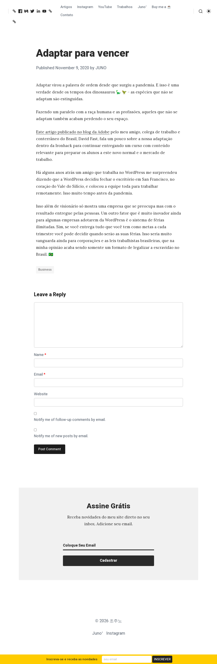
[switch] (209, 11)
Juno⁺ (142, 7)
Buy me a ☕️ (161, 7)
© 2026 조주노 (108, 621)
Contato (66, 15)
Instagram (85, 7)
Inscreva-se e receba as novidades (71, 659)
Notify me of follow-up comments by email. (70, 420)
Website (41, 394)
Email (39, 374)
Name (40, 355)
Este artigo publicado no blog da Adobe (73, 131)
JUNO (100, 68)
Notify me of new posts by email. (61, 436)
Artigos (66, 7)
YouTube (105, 7)
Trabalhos (125, 7)
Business (45, 269)
